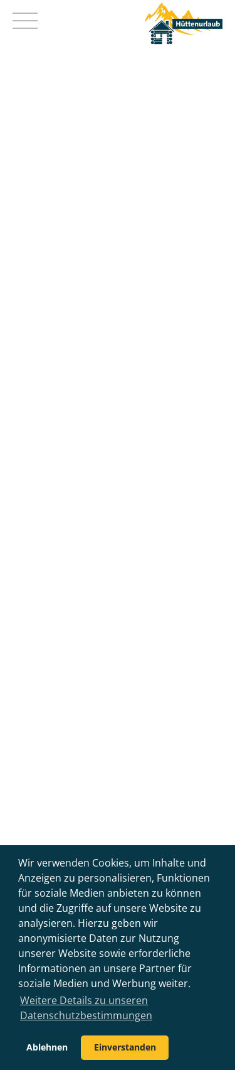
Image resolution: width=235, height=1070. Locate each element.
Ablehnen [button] (47, 1047)
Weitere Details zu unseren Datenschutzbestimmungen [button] (86, 1007)
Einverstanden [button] (125, 1047)
